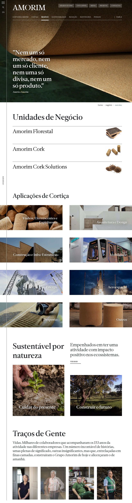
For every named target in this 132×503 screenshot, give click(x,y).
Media (93, 6)
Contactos (115, 6)
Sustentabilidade (59, 17)
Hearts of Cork (66, 6)
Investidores (85, 17)
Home (100, 105)
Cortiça (34, 17)
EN (3, 12)
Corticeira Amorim (20, 17)
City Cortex (81, 6)
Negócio (45, 17)
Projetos (103, 6)
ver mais (74, 362)
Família (119, 17)
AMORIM (29, 6)
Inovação (73, 17)
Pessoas (97, 17)
